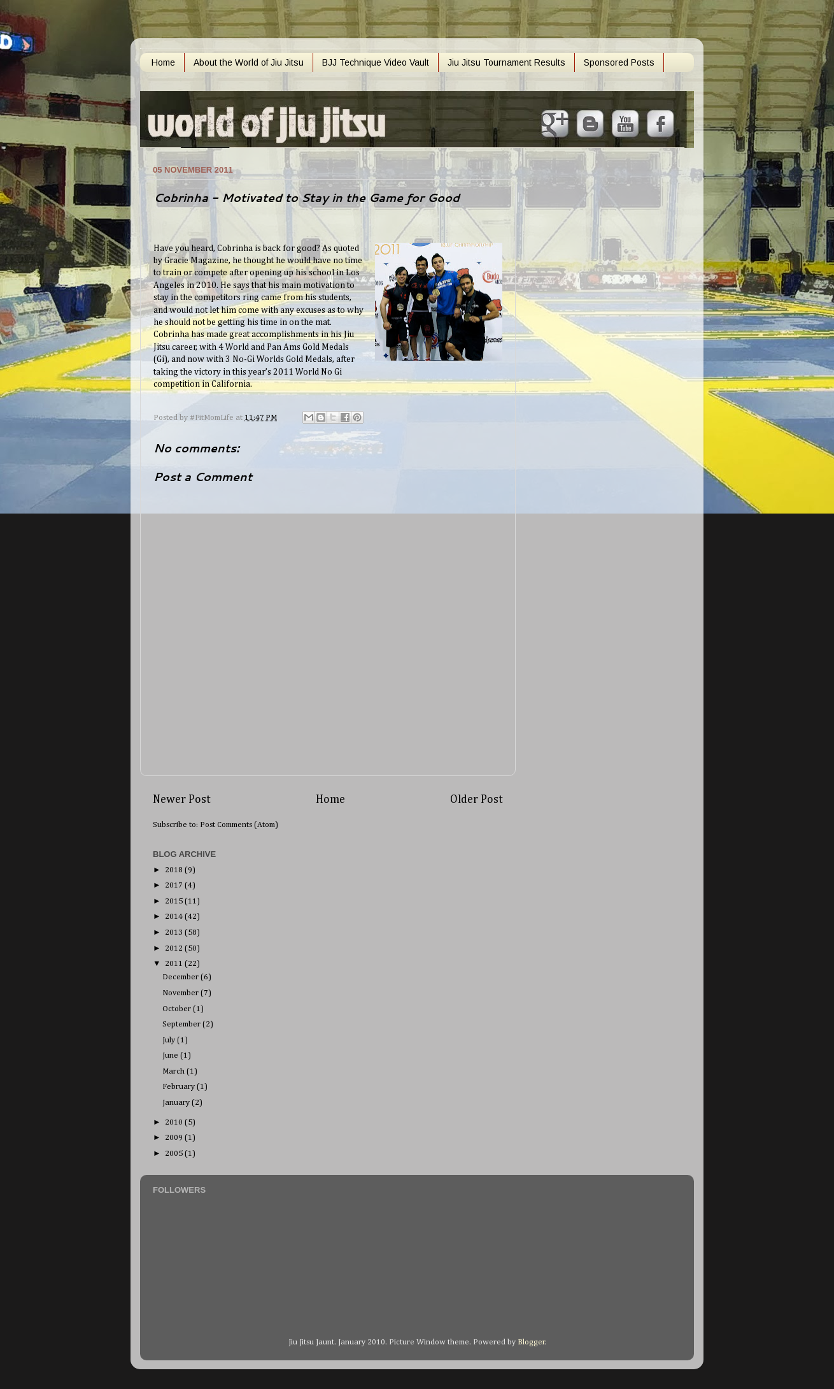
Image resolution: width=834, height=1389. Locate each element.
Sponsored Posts (619, 62)
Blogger (531, 1342)
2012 (175, 948)
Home (163, 62)
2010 (175, 1122)
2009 (175, 1138)
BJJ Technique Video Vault (375, 62)
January (177, 1102)
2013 (175, 932)
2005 (175, 1153)
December (181, 977)
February (179, 1087)
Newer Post (182, 799)
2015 (175, 901)
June (171, 1055)
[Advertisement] (582, 352)
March (174, 1071)
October (177, 1009)
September (182, 1024)
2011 (175, 964)
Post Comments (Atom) (239, 825)
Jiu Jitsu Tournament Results (506, 62)
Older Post (476, 799)
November (181, 993)
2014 (175, 916)
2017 (175, 885)
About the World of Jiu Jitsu (249, 62)
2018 (175, 870)
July (169, 1040)
